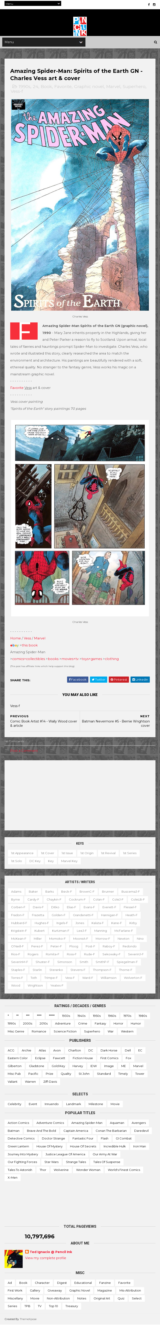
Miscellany (15, 1298)
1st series (129, 853)
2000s (27, 1023)
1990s (24, 87)
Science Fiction (65, 1031)
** (17, 1016)
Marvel (113, 87)
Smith (84, 962)
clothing (112, 659)
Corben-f (18, 907)
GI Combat (124, 1138)
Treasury (71, 1306)
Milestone (96, 1104)
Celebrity (14, 1104)
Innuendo (52, 1104)
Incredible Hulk (115, 1146)
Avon (57, 1050)
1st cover (47, 853)
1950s (97, 1016)
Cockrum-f (77, 899)
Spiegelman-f (127, 962)
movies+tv (70, 659)
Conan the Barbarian (111, 1131)
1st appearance (22, 853)
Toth (34, 978)
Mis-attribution (130, 1290)
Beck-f (66, 892)
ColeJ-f (118, 899)
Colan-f (99, 899)
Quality (66, 1074)
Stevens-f (77, 970)
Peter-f (56, 946)
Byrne (15, 899)
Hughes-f (42, 923)
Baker (33, 892)
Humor (136, 1023)
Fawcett (59, 1058)
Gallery (35, 1290)
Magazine (104, 1290)
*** (27, 1016)
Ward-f (87, 978)
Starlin (37, 970)
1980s (143, 1016)
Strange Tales (76, 1162)
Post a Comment (24, 751)
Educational (83, 1282)
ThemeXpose (28, 1319)
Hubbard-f (19, 923)
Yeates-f (56, 985)
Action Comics (18, 1123)
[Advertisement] (80, 795)
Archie (26, 1050)
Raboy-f (109, 946)
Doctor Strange (53, 1138)
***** (52, 1016)
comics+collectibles (28, 659)
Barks (49, 892)
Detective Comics (21, 1138)
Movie (115, 1104)
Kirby (133, 923)
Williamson (108, 978)
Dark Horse (109, 1050)
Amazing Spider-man (86, 1123)
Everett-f (109, 907)
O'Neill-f (17, 946)
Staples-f (18, 970)
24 (35, 87)
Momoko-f (57, 939)
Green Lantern (18, 1146)
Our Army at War (105, 1154)
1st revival (108, 853)
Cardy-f (33, 899)
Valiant (12, 1082)
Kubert (39, 931)
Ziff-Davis (50, 1082)
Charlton (74, 1050)
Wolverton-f (133, 978)
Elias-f (71, 907)
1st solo (16, 861)
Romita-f (52, 954)
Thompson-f (102, 970)
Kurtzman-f (60, 931)
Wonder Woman (88, 1170)
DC (90, 1050)
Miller (38, 939)
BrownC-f (87, 892)
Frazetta (38, 915)
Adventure (63, 1023)
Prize (49, 1074)
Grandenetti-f (83, 915)
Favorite (63, 87)
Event (33, 1104)
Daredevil (141, 1131)
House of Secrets (83, 1146)
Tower (139, 1074)
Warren (30, 1082)
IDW (93, 1066)
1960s (112, 1016)
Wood (15, 985)
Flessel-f (130, 907)
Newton (123, 939)
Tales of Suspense (106, 1162)
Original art (102, 1298)
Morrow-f (103, 939)
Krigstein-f (19, 931)
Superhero (134, 87)
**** (39, 1016)
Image (109, 1066)
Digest (62, 1282)
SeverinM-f (19, 962)
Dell (128, 1050)
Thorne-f (125, 970)
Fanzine (105, 1282)
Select (137, 1298)
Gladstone (36, 1066)
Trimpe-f (51, 978)
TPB (27, 1306)
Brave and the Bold (41, 1131)
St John (84, 1074)
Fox (128, 1058)
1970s (127, 1016)
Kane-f (116, 923)
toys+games (92, 659)
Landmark (73, 1104)
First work (15, 1290)
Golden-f (58, 915)
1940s (81, 1016)
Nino (140, 939)
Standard (104, 1074)
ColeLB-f (138, 899)
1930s (66, 1016)
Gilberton (15, 1066)
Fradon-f (17, 915)
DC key (35, 861)
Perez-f (37, 946)
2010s (44, 1023)
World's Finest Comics (124, 1170)
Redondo (130, 946)
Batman (13, 1131)
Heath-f (132, 915)
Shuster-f (43, 962)
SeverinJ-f (136, 954)
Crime (82, 1023)
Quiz (121, 1298)
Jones (79, 923)
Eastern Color (18, 1058)
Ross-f (72, 954)
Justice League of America (65, 1154)
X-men (12, 1178)
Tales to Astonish (20, 1170)
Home (15, 638)
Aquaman (117, 1123)
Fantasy (100, 1023)
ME (123, 1066)
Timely (123, 1074)
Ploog (73, 946)
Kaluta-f (98, 923)
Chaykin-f (54, 899)
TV (39, 1306)
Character (42, 1282)
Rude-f (89, 954)
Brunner (108, 892)
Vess (27, 638)
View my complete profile (45, 1258)
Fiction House (83, 1058)
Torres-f (17, 978)
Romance (39, 1031)
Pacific (33, 1074)
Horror (118, 1023)
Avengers (139, 1123)
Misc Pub (14, 1074)
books (53, 659)
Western (127, 1031)
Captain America (75, 1131)
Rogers (33, 954)
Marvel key (69, 861)
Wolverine (61, 1170)
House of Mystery (49, 1146)
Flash (104, 1138)
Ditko (55, 907)
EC (140, 1050)
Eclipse (40, 1058)
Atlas (42, 1050)
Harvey (78, 1066)
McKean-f (18, 939)
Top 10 (53, 1306)
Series (12, 1306)
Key (51, 861)
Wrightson (35, 985)
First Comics (109, 1058)
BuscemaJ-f (130, 892)
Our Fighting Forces (22, 1162)
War (111, 1031)
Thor (43, 1170)
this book (30, 645)
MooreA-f (80, 939)
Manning (100, 931)
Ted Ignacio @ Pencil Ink (51, 1252)
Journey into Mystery (23, 1154)
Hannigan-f (109, 915)
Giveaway (55, 1290)
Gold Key (58, 1066)
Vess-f (17, 92)
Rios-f (15, 954)
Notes (81, 1298)
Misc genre (16, 1031)
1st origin (87, 853)
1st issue (67, 853)
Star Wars (51, 1162)
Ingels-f (62, 923)
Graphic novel (89, 87)
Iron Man (139, 1146)
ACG (11, 1050)
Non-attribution (58, 1298)
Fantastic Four (83, 1138)
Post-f (90, 946)
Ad (10, 1282)
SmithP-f (102, 962)
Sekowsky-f (111, 954)
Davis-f (38, 907)
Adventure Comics (50, 1123)
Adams (16, 892)
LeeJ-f (82, 931)
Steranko (56, 970)
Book (46, 87)
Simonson (64, 962)
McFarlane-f (123, 931)
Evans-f (89, 907)
